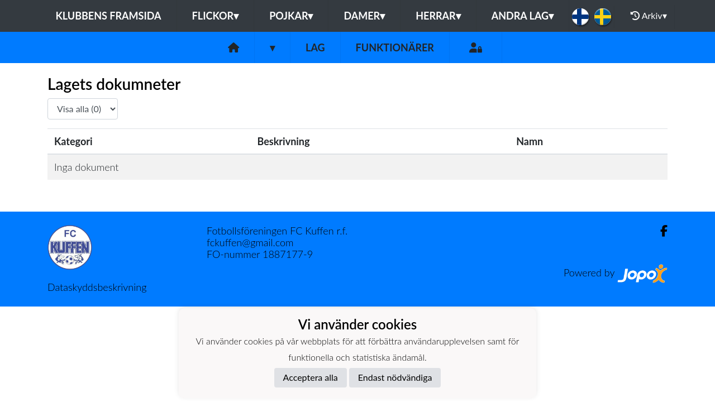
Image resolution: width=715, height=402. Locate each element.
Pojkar (291, 15)
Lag (315, 47)
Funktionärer (395, 47)
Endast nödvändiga (395, 377)
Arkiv (648, 15)
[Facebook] (659, 231)
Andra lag (523, 15)
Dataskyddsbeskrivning (96, 287)
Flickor (215, 15)
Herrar (438, 15)
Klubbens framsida (108, 15)
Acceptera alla (310, 377)
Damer (364, 15)
